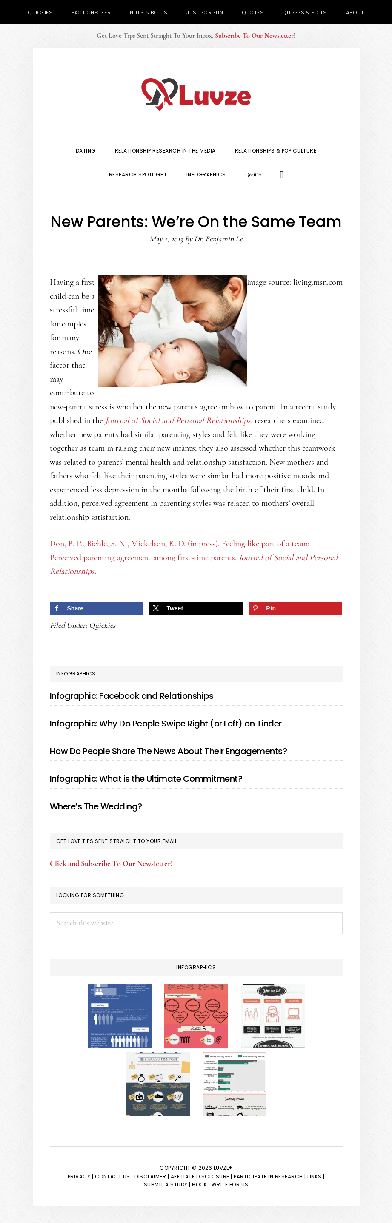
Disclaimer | (151, 1176)
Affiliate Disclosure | (201, 1176)
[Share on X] (196, 608)
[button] (282, 174)
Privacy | (81, 1176)
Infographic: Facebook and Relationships (132, 696)
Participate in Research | (270, 1176)
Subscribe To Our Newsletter (254, 35)
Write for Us (230, 1184)
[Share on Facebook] (96, 608)
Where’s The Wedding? (96, 806)
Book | (201, 1184)
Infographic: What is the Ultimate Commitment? (146, 779)
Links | (316, 1176)
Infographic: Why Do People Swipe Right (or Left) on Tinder (166, 723)
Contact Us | (114, 1176)
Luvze (196, 94)
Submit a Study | (167, 1184)
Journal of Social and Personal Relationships (178, 420)
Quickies (102, 625)
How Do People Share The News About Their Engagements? (168, 751)
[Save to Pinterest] (295, 608)
